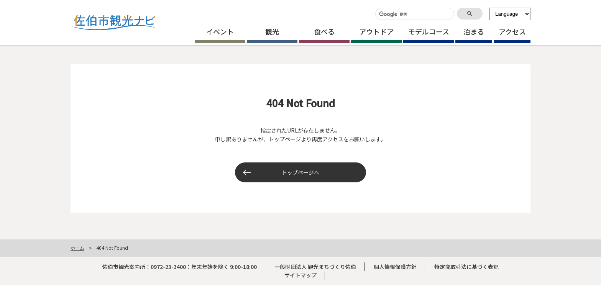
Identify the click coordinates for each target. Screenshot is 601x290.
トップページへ (300, 172)
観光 (272, 31)
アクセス (512, 31)
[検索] (414, 14)
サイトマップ (300, 275)
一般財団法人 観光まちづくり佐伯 (315, 266)
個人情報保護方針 (395, 266)
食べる (324, 31)
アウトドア (376, 31)
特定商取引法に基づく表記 (466, 266)
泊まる (473, 31)
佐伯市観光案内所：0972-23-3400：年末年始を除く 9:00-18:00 (179, 266)
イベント (220, 31)
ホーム (77, 247)
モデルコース (428, 31)
